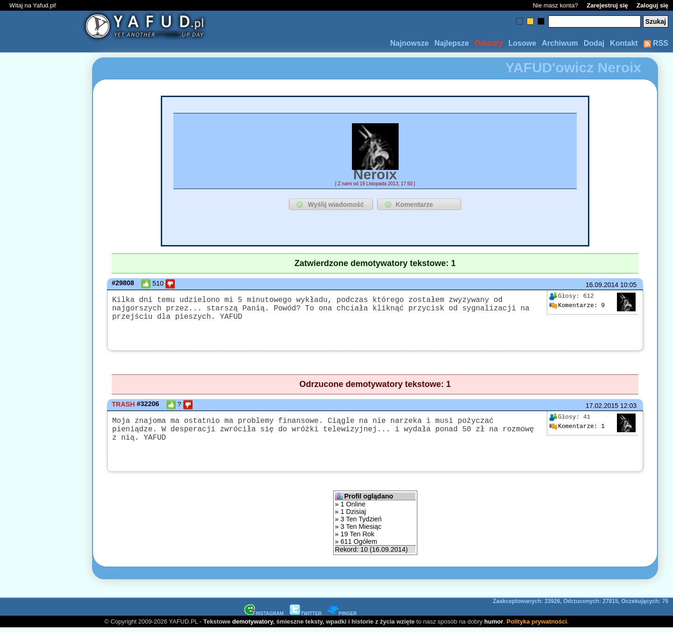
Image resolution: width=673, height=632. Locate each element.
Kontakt (624, 43)
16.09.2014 (602, 284)
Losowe (522, 43)
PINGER (342, 617)
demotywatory (252, 625)
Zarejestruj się (607, 5)
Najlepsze (451, 43)
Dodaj (594, 43)
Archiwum (560, 43)
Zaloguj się (652, 5)
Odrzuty (488, 43)
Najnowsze (409, 43)
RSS (656, 43)
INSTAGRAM (264, 617)
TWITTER (306, 617)
